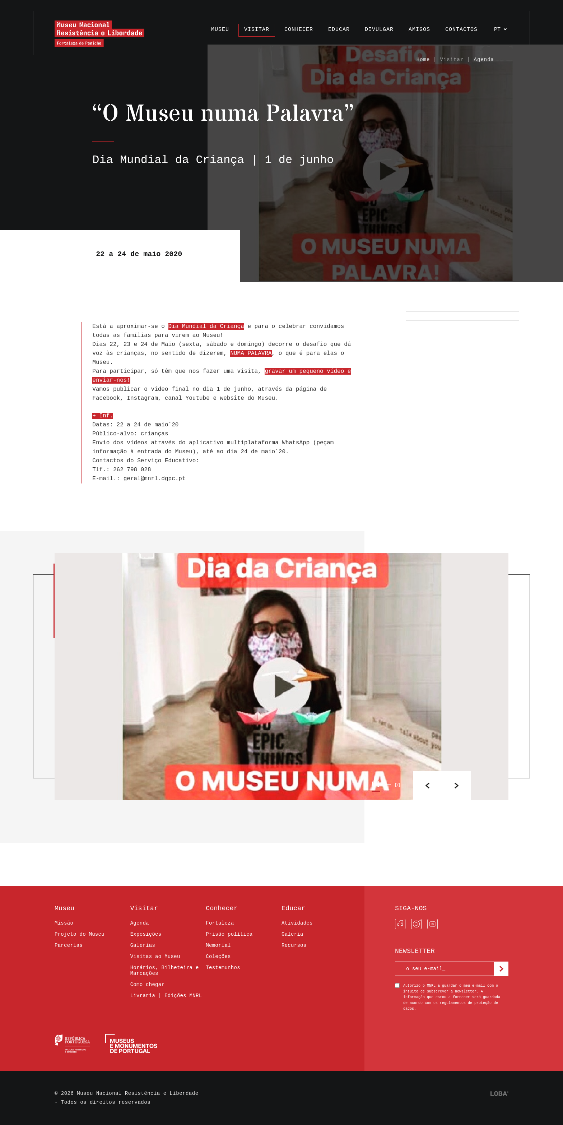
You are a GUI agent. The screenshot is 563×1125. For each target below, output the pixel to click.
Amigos (419, 30)
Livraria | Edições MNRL (166, 996)
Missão (64, 923)
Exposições (146, 934)
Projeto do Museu (79, 934)
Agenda (484, 59)
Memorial (218, 945)
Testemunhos (223, 968)
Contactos (461, 30)
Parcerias (69, 945)
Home (423, 59)
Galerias (142, 945)
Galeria (292, 934)
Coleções (218, 956)
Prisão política (229, 934)
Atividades (297, 923)
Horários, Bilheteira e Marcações (164, 970)
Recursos (294, 945)
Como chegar (147, 984)
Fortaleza (220, 923)
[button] (456, 785)
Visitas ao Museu (155, 956)
